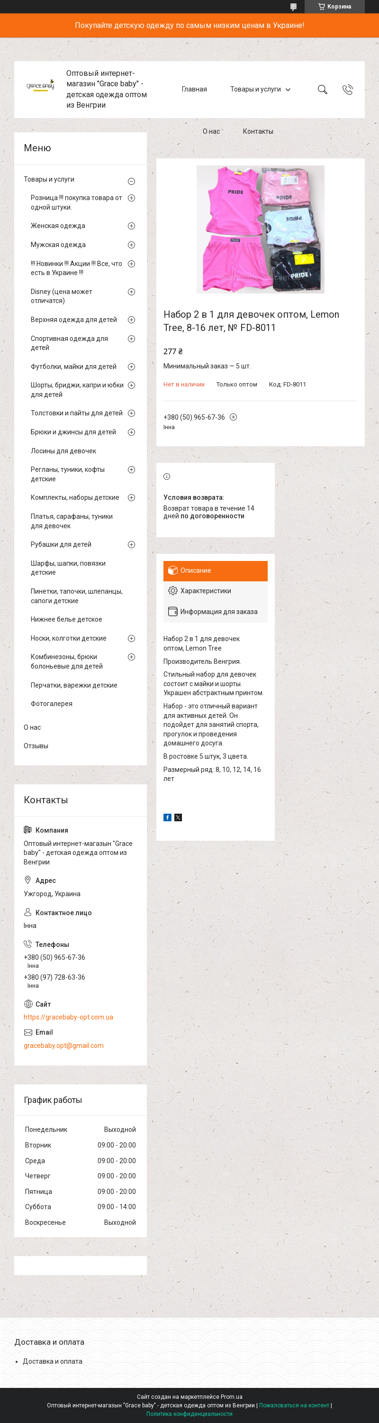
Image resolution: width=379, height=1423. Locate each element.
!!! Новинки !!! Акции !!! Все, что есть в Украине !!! (76, 268)
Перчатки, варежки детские (74, 685)
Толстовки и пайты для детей (77, 413)
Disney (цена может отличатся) (61, 296)
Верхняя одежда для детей (74, 319)
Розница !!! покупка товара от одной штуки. (76, 202)
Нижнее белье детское (66, 619)
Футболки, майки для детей (74, 366)
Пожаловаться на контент (294, 1405)
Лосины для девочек (63, 451)
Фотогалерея (51, 703)
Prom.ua (232, 1397)
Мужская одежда (58, 244)
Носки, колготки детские (69, 638)
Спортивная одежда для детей (69, 343)
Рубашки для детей (61, 544)
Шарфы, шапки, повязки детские (68, 568)
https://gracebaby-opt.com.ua (68, 1017)
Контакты (258, 132)
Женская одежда (58, 226)
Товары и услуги (255, 89)
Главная (194, 89)
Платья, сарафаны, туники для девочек (72, 521)
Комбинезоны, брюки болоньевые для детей (67, 661)
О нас (211, 132)
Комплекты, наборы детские (75, 497)
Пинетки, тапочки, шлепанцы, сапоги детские (77, 596)
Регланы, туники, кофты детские (68, 474)
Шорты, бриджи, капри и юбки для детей (77, 389)
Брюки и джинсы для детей (73, 432)
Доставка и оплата (52, 1361)
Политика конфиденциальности (189, 1414)
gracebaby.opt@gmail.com (64, 1045)
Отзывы (36, 746)
